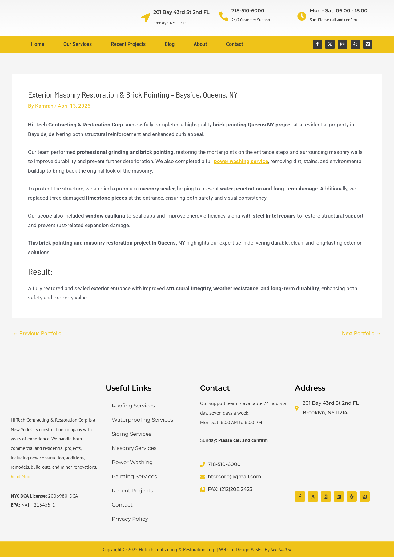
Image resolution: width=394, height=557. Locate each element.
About (200, 44)
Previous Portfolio (37, 333)
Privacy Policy (130, 519)
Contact (234, 44)
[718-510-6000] (223, 16)
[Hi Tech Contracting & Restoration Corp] (339, 454)
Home (37, 44)
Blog (170, 44)
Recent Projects (128, 44)
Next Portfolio (361, 333)
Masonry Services (134, 448)
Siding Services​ (131, 434)
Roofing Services (133, 406)
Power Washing (132, 462)
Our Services (77, 44)
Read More (21, 476)
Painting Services (134, 476)
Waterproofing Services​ (142, 420)
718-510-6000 (247, 11)
